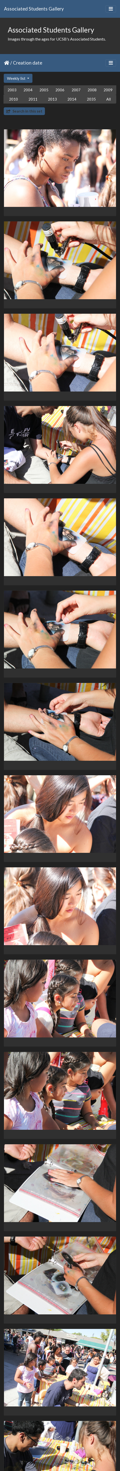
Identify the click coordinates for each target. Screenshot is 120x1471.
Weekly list (16, 78)
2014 (71, 99)
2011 (32, 99)
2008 (92, 90)
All (108, 99)
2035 (91, 99)
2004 (27, 90)
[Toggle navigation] (111, 9)
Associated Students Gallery (34, 9)
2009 (108, 90)
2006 (59, 90)
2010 (13, 99)
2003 (11, 90)
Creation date (27, 63)
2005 (43, 90)
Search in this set (24, 111)
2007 (76, 90)
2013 (52, 99)
